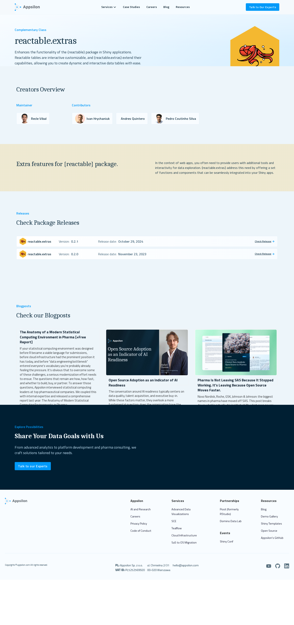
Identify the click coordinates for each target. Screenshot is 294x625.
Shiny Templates (271, 530)
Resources (183, 7)
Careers (151, 7)
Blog (166, 7)
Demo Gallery (269, 523)
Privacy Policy (138, 530)
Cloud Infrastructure (184, 542)
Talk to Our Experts (262, 7)
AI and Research (140, 516)
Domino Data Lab (231, 528)
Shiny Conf (226, 548)
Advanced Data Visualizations (181, 518)
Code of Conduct (140, 537)
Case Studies (131, 7)
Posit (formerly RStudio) (229, 518)
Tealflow (177, 535)
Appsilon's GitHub (272, 544)
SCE (174, 528)
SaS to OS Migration (184, 549)
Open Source (269, 537)
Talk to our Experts (33, 472)
